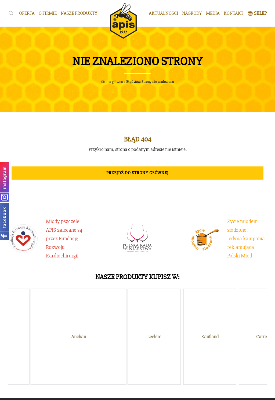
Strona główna (112, 81)
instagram (4, 177)
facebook (4, 217)
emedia (166, 392)
